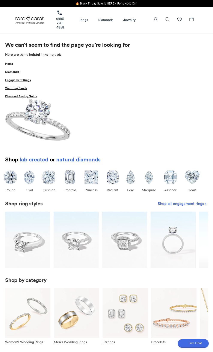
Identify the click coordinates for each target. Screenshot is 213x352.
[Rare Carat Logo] (29, 20)
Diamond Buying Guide (21, 96)
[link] (60, 20)
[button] (84, 20)
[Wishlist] (179, 19)
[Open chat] (193, 343)
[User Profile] (155, 19)
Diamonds (12, 72)
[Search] (167, 19)
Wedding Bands (16, 88)
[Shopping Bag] (191, 19)
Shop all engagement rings (183, 203)
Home (9, 64)
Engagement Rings (18, 80)
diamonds (88, 159)
